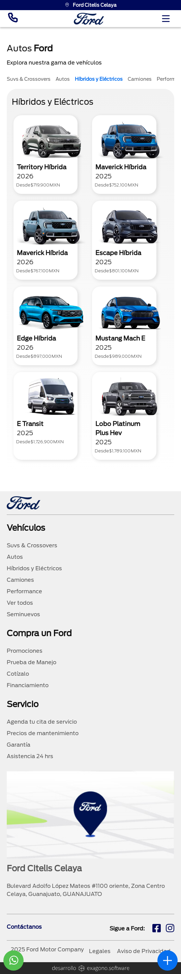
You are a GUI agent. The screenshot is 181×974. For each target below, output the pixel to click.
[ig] (170, 929)
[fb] (156, 929)
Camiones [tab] (140, 79)
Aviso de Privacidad (144, 951)
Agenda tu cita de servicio (42, 722)
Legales (100, 951)
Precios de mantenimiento (43, 733)
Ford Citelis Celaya (91, 5)
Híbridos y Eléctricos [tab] (99, 79)
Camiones (20, 580)
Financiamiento (28, 685)
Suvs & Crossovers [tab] (29, 79)
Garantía (18, 745)
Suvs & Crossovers (32, 545)
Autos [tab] (63, 79)
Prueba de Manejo (31, 662)
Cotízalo (18, 674)
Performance (24, 591)
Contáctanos (24, 927)
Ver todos (20, 603)
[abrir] (167, 960)
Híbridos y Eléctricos (34, 568)
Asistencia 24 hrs (30, 756)
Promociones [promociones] (24, 651)
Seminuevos (23, 614)
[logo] (89, 19)
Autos (15, 557)
